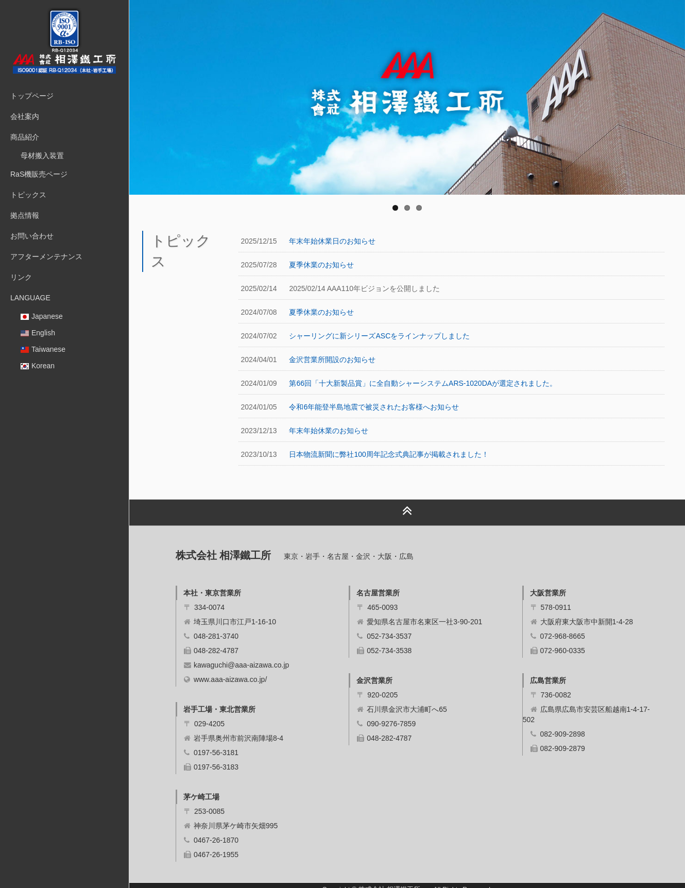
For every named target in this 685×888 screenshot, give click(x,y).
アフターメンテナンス (46, 256)
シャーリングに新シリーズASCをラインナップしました (379, 336)
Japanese (42, 316)
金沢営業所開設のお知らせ (332, 359)
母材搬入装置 (42, 155)
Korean (38, 366)
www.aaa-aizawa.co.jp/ (230, 679)
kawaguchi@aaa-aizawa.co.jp (241, 665)
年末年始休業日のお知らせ (332, 241)
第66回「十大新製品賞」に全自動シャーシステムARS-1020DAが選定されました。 (423, 383)
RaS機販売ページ (38, 174)
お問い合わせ (32, 236)
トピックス (28, 195)
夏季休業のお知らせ (321, 265)
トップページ (32, 96)
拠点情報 (24, 215)
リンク (21, 277)
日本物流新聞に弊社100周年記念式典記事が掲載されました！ (388, 454)
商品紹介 (24, 137)
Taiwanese (43, 349)
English (38, 333)
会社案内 (24, 116)
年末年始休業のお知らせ (328, 430)
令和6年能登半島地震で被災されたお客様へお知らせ (374, 407)
